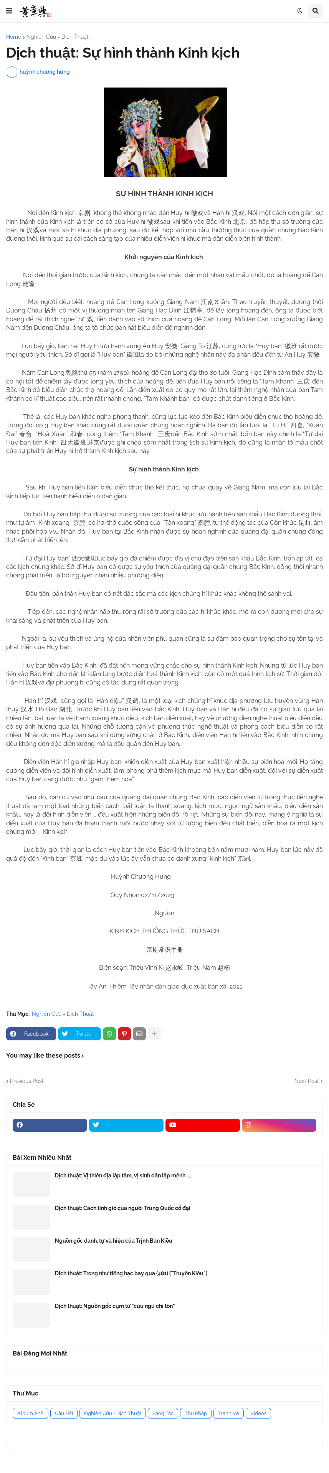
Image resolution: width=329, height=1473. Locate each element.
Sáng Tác (163, 1413)
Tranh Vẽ (228, 1413)
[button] (9, 11)
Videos (258, 1413)
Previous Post (27, 1081)
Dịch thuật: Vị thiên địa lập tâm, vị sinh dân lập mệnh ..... (123, 1175)
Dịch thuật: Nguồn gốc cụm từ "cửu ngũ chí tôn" (115, 1306)
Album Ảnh (30, 1413)
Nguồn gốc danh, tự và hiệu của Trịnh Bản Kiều (113, 1241)
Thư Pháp (196, 1413)
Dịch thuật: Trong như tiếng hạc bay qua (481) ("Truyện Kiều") (131, 1273)
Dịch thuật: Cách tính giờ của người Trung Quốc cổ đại (122, 1208)
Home (13, 37)
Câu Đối (64, 1413)
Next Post (306, 1081)
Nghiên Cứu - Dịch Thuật (57, 37)
